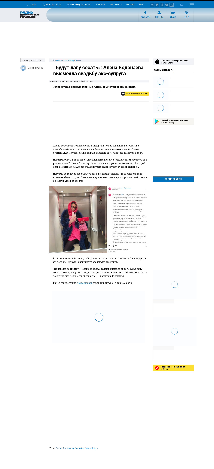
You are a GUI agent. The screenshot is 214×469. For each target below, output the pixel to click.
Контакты (100, 4)
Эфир (186, 17)
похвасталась (84, 282)
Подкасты (145, 17)
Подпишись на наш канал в (137, 93)
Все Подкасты (173, 179)
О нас (141, 4)
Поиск (181, 4)
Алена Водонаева (65, 448)
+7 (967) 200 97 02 (80, 4)
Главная (56, 60)
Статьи (65, 60)
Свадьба (79, 448)
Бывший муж (91, 448)
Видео (173, 17)
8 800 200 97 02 (53, 4)
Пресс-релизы (116, 4)
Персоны (159, 17)
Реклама (130, 4)
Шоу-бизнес (75, 60)
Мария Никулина (35, 68)
